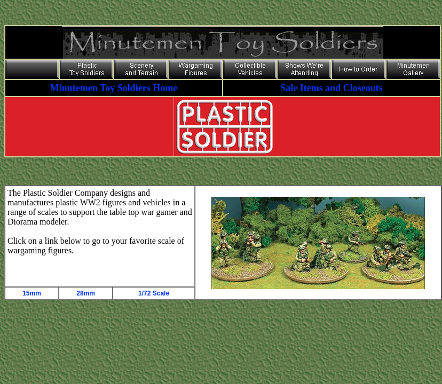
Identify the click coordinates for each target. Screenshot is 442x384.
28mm (85, 293)
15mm (31, 293)
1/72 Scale (153, 293)
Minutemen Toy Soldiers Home (114, 88)
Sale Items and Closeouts (331, 88)
